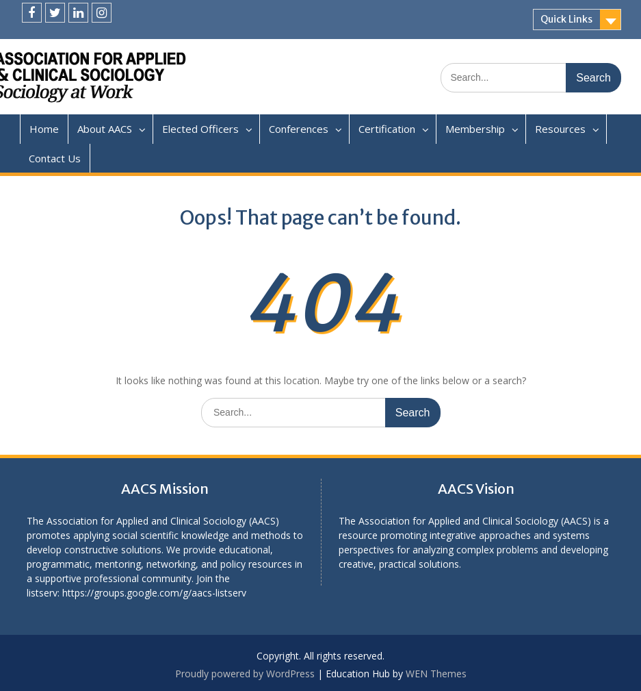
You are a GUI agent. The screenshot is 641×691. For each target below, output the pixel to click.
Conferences (298, 129)
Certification (386, 129)
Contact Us (55, 158)
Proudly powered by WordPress (245, 673)
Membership (475, 129)
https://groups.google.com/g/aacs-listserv (154, 592)
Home (44, 129)
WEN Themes (436, 673)
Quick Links (566, 19)
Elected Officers (200, 129)
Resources (560, 129)
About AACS (104, 129)
